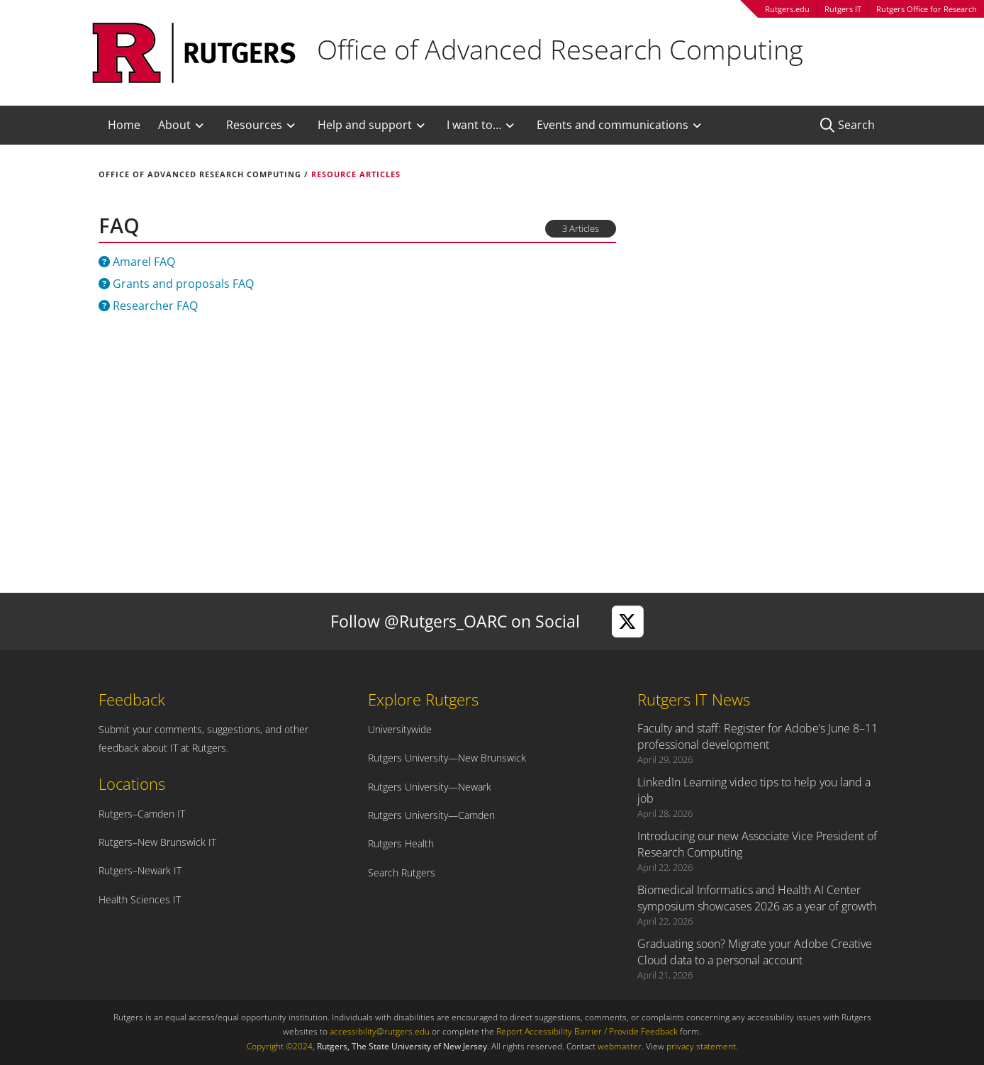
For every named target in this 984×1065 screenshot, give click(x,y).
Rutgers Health (401, 843)
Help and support (365, 125)
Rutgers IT (842, 9)
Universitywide (400, 729)
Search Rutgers (401, 872)
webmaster (620, 1046)
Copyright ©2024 (280, 1046)
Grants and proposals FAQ (176, 283)
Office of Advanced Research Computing (200, 174)
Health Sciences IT (140, 899)
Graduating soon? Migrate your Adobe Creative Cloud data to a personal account (754, 952)
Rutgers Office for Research (926, 9)
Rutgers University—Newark (429, 786)
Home (124, 125)
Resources (254, 125)
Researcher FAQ (148, 305)
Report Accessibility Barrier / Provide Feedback (587, 1031)
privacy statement (701, 1046)
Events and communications (612, 125)
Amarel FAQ (137, 261)
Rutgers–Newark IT (140, 870)
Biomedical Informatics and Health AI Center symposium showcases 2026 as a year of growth (756, 898)
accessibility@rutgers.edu (380, 1031)
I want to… (474, 125)
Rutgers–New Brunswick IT (157, 842)
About (174, 125)
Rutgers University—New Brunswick (447, 757)
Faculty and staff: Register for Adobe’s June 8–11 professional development (757, 736)
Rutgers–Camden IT (142, 813)
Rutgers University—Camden (431, 815)
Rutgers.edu (787, 9)
